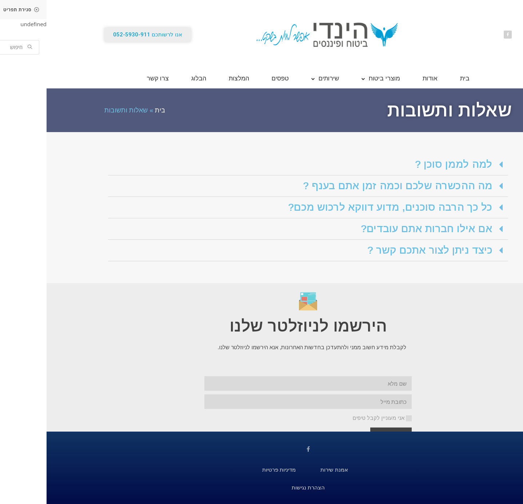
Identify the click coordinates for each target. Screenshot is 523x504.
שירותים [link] (278, 78)
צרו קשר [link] (111, 78)
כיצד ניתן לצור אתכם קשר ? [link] (383, 250)
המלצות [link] (192, 78)
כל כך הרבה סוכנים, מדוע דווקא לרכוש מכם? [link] (343, 207)
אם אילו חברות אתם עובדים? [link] (380, 228)
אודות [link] (383, 78)
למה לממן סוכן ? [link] (407, 164)
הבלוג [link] (152, 78)
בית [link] (418, 78)
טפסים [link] (233, 78)
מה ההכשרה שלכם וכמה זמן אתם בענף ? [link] (351, 185)
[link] (515, 44)
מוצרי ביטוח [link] (334, 78)
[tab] (261, 164)
